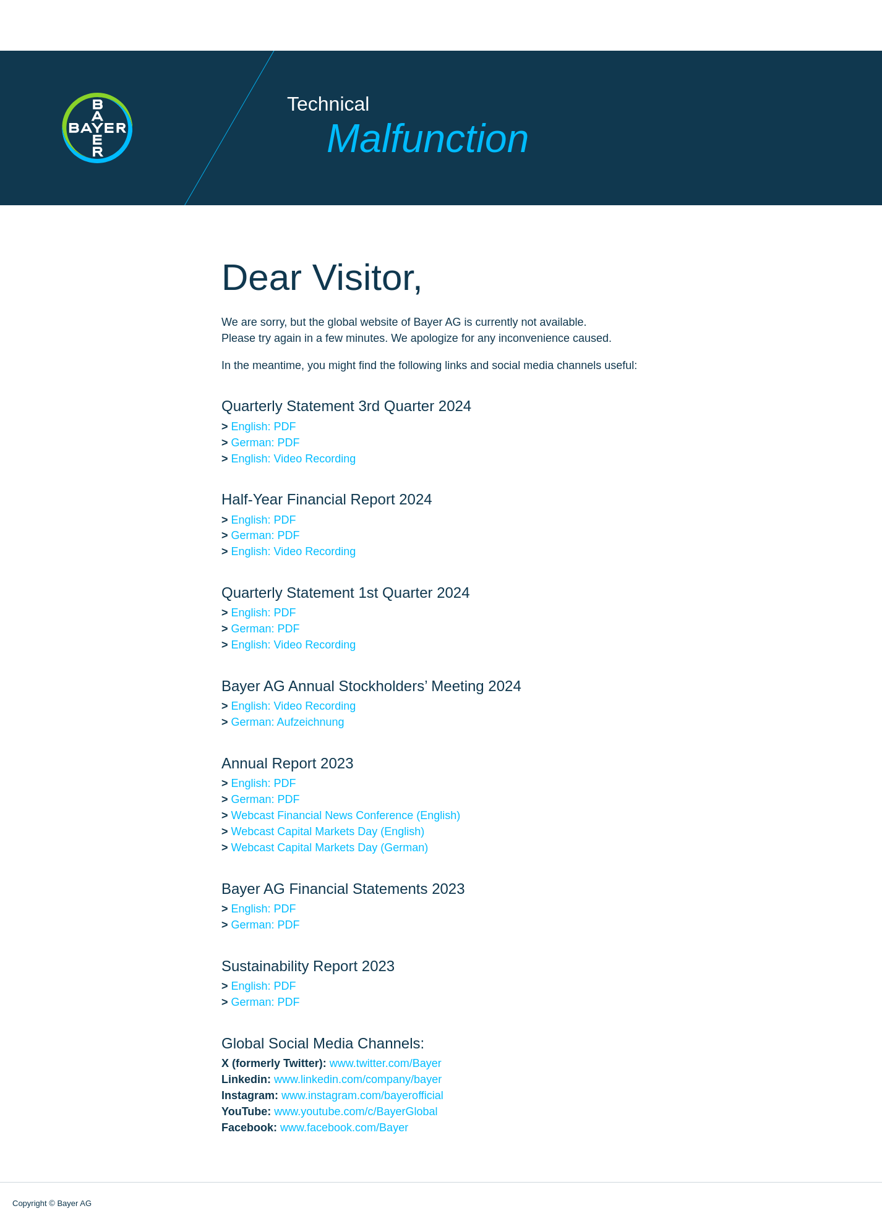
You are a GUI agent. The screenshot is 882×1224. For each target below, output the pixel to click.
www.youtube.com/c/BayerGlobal (355, 1111)
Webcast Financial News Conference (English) (346, 815)
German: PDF (265, 442)
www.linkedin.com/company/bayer (358, 1079)
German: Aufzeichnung (288, 722)
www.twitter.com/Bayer (386, 1063)
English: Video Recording (293, 459)
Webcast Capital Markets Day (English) (328, 831)
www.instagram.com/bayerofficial (362, 1095)
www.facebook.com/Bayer (344, 1127)
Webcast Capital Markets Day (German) (330, 847)
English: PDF (263, 426)
